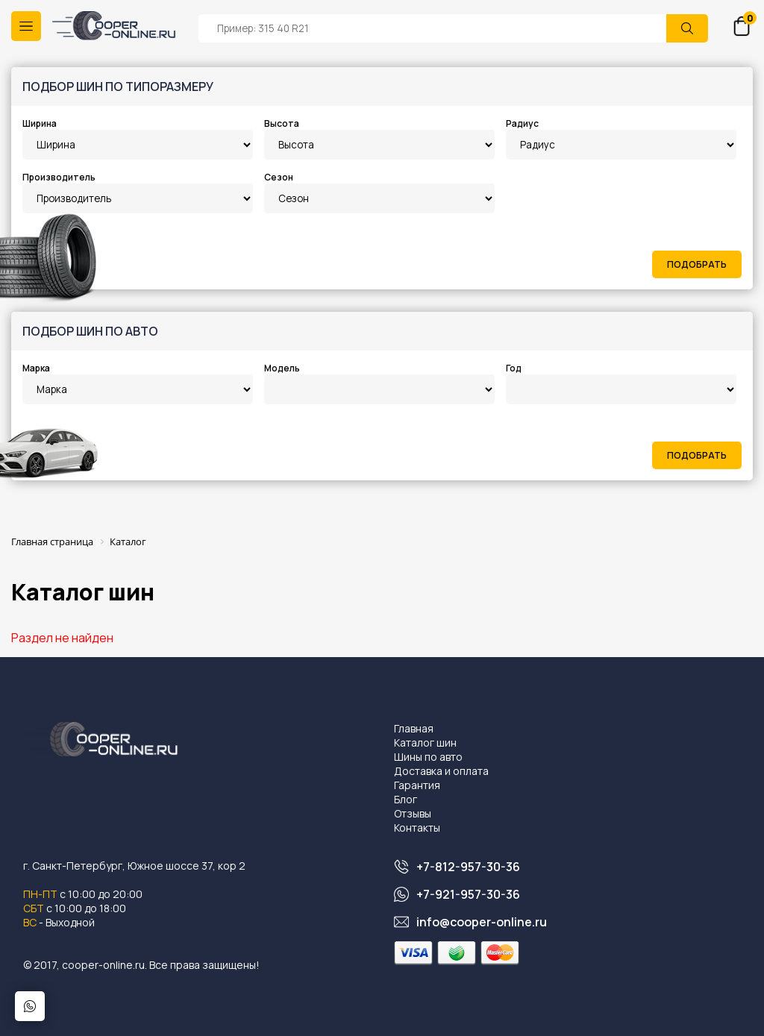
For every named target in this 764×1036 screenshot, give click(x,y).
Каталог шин (425, 742)
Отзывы (412, 813)
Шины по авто (428, 757)
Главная (413, 728)
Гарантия (417, 785)
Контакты (417, 827)
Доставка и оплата (441, 771)
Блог (405, 799)
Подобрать (697, 264)
